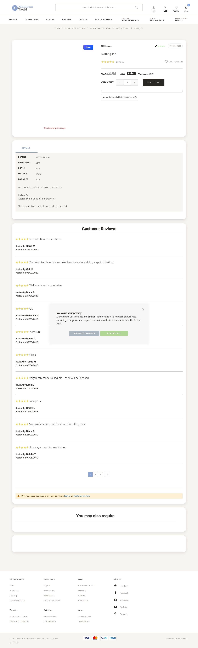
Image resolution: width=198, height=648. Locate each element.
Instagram (124, 600)
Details (26, 150)
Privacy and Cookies (19, 616)
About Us (14, 590)
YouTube (124, 607)
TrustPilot (124, 586)
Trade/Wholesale (17, 600)
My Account (49, 590)
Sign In (47, 585)
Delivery (81, 590)
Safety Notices (84, 616)
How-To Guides (50, 616)
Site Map (14, 595)
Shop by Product (122, 31)
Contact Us (83, 600)
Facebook (124, 593)
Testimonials (83, 621)
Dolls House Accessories (100, 31)
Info (135, 100)
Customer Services (86, 585)
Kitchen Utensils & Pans (74, 31)
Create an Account (52, 600)
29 (120, 64)
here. (59, 323)
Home (57, 31)
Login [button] (154, 11)
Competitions (50, 621)
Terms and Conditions (19, 621)
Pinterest (124, 614)
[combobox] (99, 7)
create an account (82, 497)
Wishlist (176, 11)
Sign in (67, 497)
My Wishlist (49, 595)
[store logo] (30, 7)
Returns (81, 595)
